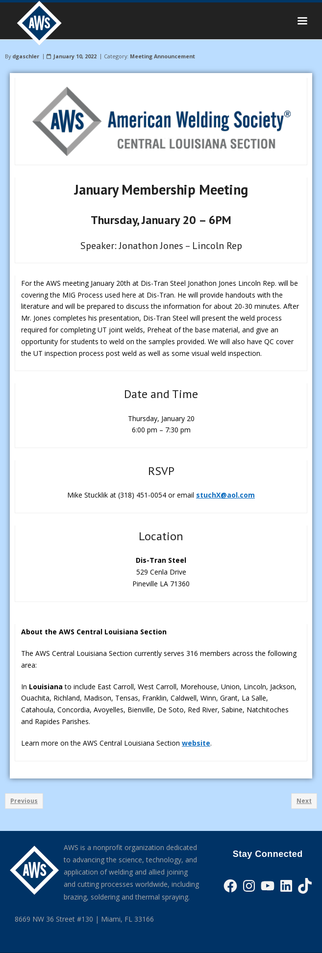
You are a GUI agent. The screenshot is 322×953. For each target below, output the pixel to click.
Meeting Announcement (162, 56)
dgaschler (25, 56)
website (196, 743)
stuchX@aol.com (225, 495)
